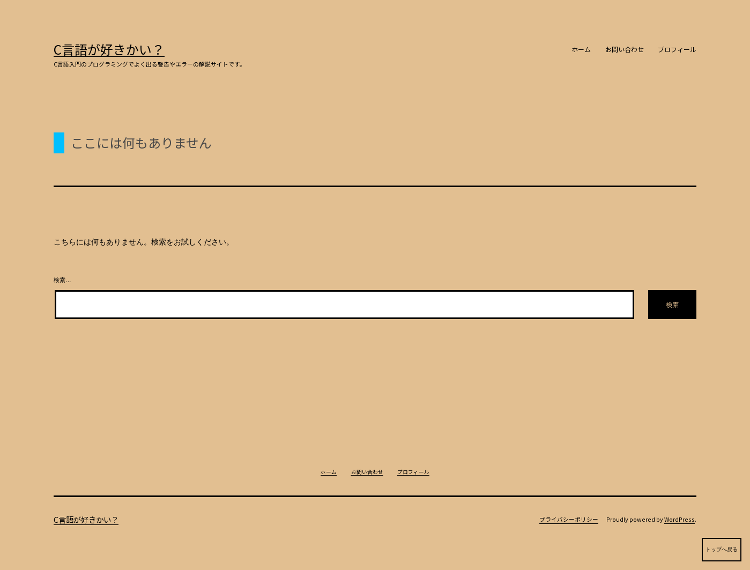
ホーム (581, 49)
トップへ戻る (722, 553)
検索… (62, 280)
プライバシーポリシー (568, 519)
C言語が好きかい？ (109, 49)
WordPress (679, 519)
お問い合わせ (624, 49)
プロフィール (677, 49)
